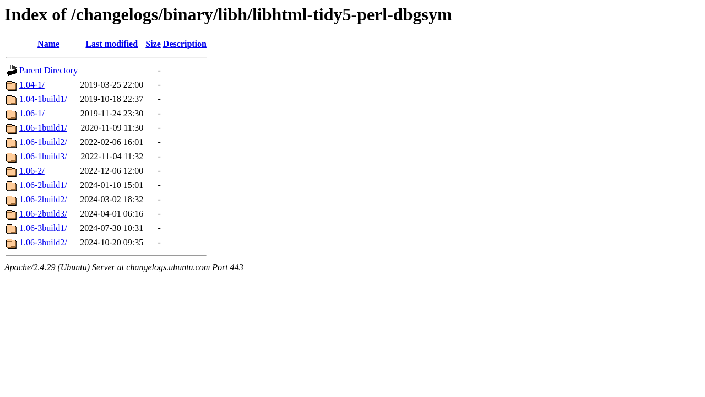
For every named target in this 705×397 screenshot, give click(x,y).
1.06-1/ (32, 113)
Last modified (111, 44)
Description (185, 44)
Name (48, 44)
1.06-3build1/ (43, 228)
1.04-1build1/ (43, 99)
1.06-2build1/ (43, 185)
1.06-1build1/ (43, 127)
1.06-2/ (32, 170)
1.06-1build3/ (43, 156)
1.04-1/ (32, 84)
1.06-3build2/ (43, 242)
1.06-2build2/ (43, 199)
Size (153, 44)
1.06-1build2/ (43, 142)
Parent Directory (48, 70)
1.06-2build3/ (43, 213)
